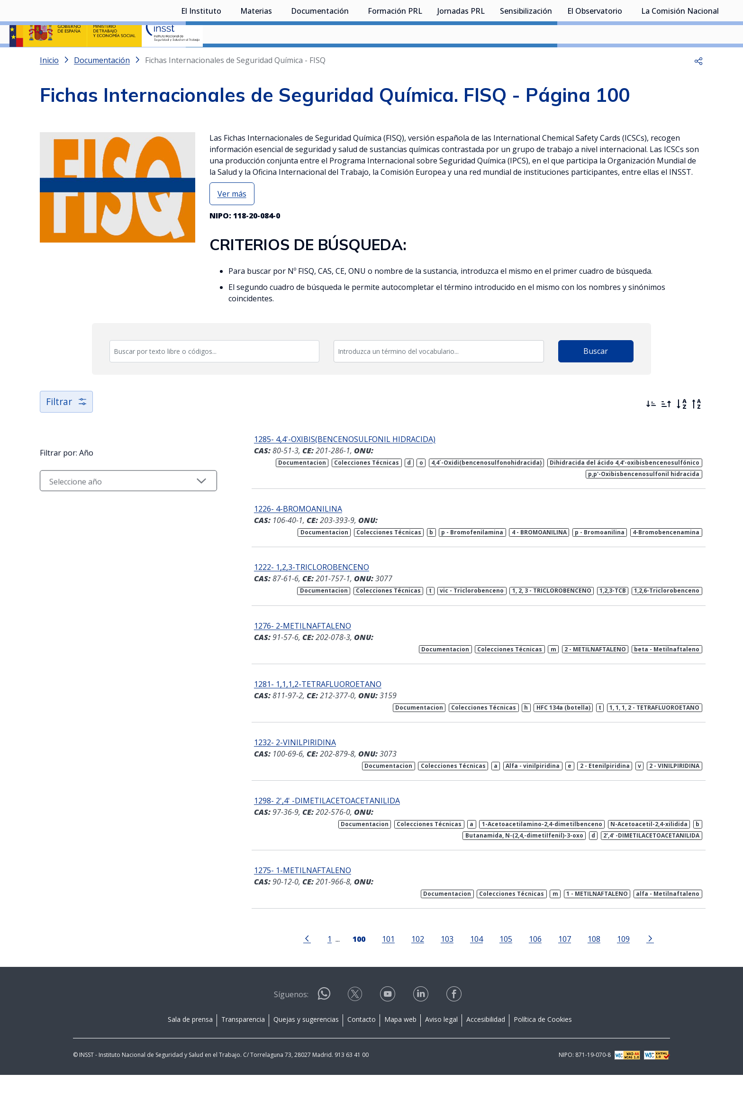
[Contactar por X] (356, 1022)
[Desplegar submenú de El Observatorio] (627, 58)
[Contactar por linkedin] (421, 1022)
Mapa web (400, 1044)
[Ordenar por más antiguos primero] (666, 429)
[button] (698, 85)
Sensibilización (526, 59)
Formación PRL (395, 59)
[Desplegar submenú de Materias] (276, 58)
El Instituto (201, 59)
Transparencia (243, 1044)
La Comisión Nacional (680, 59)
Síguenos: (291, 1019)
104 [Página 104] (470, 964)
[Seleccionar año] (122, 506)
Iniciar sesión (698, 21)
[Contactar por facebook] (454, 1022)
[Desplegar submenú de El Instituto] (226, 58)
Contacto (361, 1044)
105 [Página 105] (500, 964)
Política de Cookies (543, 1044)
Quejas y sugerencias (306, 1044)
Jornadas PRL (461, 59)
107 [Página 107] (559, 964)
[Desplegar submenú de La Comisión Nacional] (723, 58)
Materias (256, 59)
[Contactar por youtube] (388, 1022)
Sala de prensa (190, 1044)
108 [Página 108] (588, 964)
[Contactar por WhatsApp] (324, 1022)
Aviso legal (441, 1044)
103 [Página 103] (441, 964)
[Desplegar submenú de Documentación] (353, 58)
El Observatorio (594, 59)
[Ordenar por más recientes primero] (651, 429)
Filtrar (67, 426)
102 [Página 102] (412, 964)
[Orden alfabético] (681, 429)
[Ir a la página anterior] (301, 963)
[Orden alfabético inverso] (696, 429)
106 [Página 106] (529, 964)
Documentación (320, 59)
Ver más (231, 219)
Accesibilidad (485, 1044)
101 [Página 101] (382, 964)
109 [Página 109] (617, 964)
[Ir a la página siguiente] (644, 963)
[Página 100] (353, 963)
